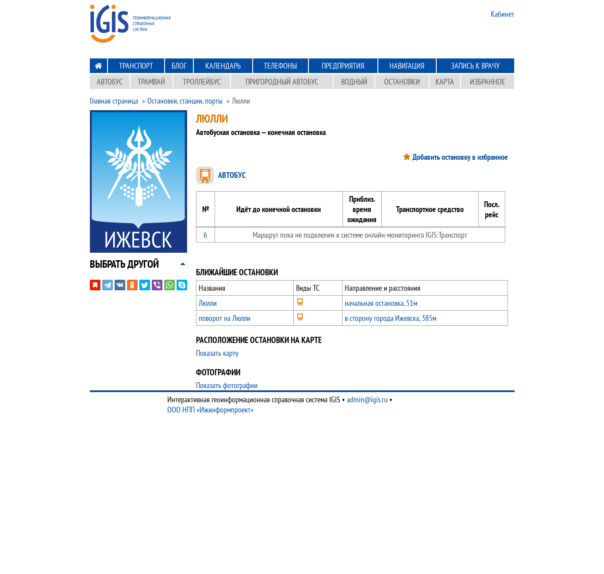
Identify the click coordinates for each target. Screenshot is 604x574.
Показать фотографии (227, 385)
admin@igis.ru (367, 399)
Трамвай (151, 82)
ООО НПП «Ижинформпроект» (210, 409)
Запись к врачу (475, 66)
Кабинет (502, 14)
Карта (444, 82)
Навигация (406, 66)
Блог (179, 66)
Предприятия (343, 66)
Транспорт (136, 66)
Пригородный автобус (282, 82)
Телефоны (280, 66)
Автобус (110, 82)
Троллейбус (202, 82)
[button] (124, 264)
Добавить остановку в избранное (460, 157)
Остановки (402, 82)
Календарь (223, 66)
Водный (354, 82)
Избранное (487, 82)
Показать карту (217, 353)
